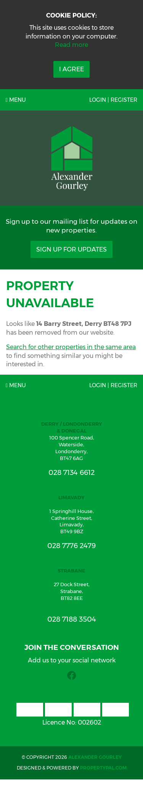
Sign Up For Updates (71, 249)
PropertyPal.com (103, 768)
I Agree (71, 69)
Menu (16, 99)
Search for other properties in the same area (71, 347)
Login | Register (113, 99)
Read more (71, 44)
